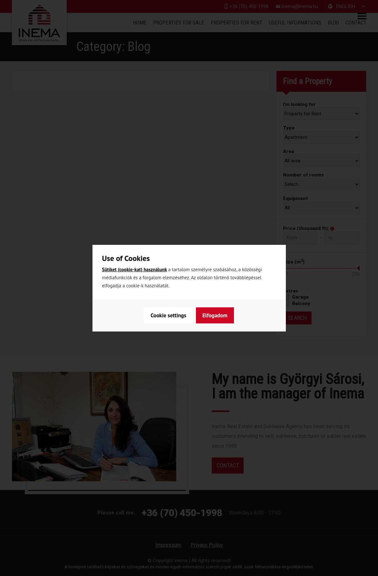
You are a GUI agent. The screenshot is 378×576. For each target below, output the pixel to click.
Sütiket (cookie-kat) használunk (134, 269)
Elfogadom (215, 315)
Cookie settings (168, 315)
